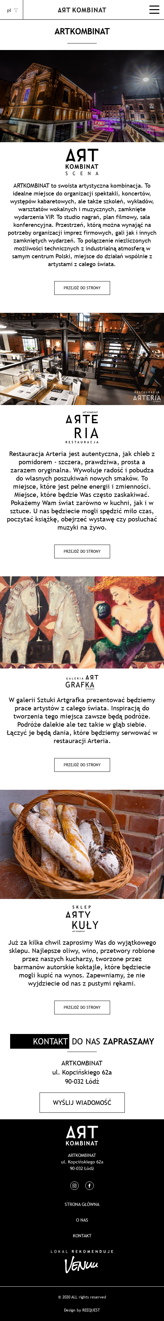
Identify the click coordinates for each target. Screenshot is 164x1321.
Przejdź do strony (82, 288)
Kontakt (82, 1236)
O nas (82, 1220)
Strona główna (82, 1204)
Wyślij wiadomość (82, 1102)
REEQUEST (91, 1310)
